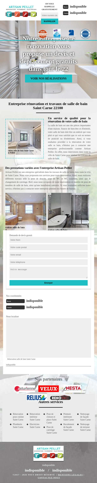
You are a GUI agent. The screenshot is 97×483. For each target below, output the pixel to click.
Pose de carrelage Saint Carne (52, 430)
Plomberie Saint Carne (18, 425)
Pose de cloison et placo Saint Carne (51, 418)
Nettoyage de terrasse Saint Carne (85, 427)
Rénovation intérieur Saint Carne (35, 417)
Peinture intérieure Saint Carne (68, 417)
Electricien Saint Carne (35, 425)
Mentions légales (70, 475)
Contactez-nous (49, 478)
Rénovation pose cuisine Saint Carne (18, 417)
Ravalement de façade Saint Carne (68, 427)
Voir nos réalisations (48, 78)
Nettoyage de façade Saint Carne (85, 417)
